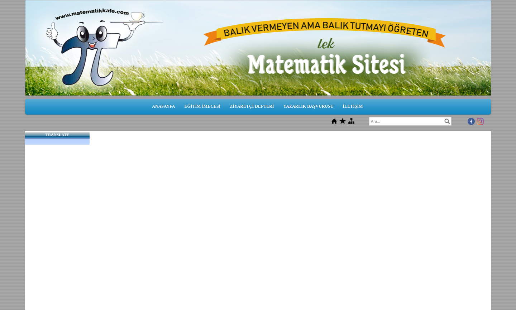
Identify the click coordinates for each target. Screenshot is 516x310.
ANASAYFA (163, 106)
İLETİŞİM (353, 106)
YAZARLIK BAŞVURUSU (308, 106)
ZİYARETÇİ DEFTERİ (252, 106)
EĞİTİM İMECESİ (202, 106)
